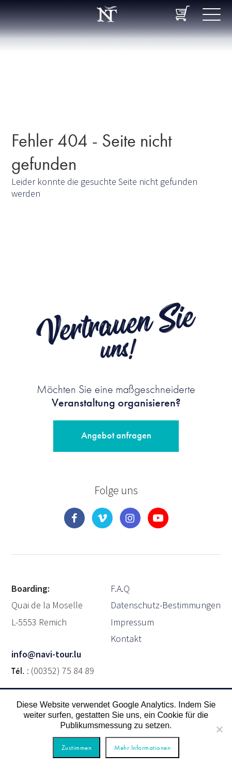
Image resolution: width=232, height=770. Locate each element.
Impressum (132, 622)
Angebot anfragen (116, 435)
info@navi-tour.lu (46, 654)
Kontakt (126, 639)
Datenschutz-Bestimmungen (166, 605)
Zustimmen (76, 747)
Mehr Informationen (142, 747)
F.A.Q (120, 588)
